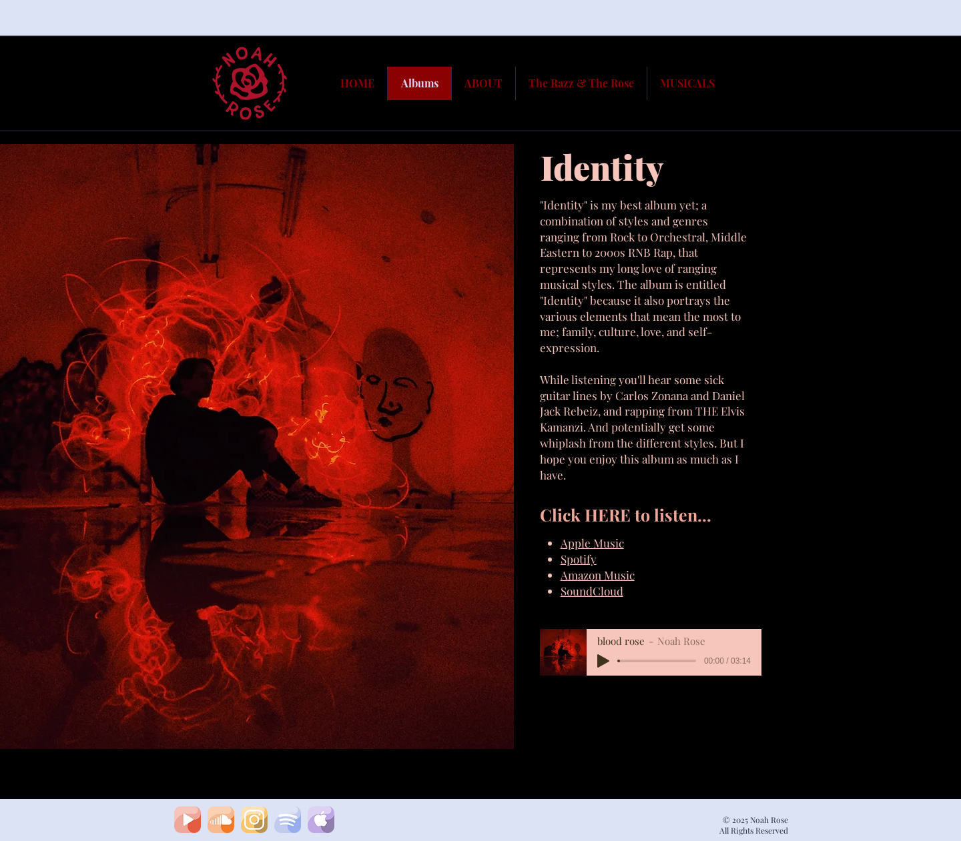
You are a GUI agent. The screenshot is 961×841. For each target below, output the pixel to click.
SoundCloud (592, 591)
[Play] (603, 661)
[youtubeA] (187, 819)
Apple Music (592, 543)
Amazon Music (598, 575)
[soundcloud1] (221, 819)
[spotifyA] (287, 819)
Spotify (579, 559)
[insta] (254, 819)
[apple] (321, 819)
